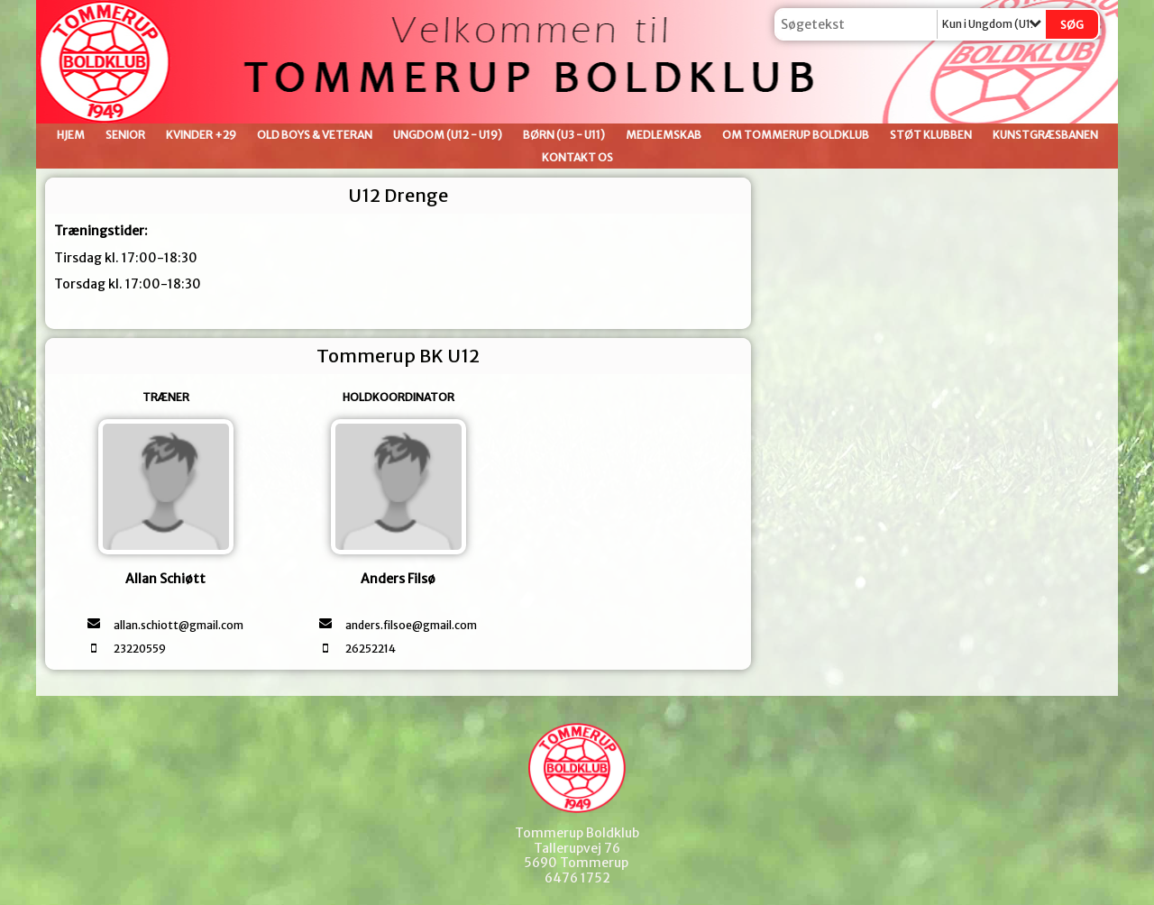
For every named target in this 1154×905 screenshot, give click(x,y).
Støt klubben (931, 135)
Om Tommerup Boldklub (795, 135)
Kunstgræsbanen (1045, 135)
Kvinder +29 (201, 135)
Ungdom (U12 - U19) (447, 135)
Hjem (71, 135)
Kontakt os (577, 157)
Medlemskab (663, 135)
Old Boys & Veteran (314, 135)
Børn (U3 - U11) (564, 135)
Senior (125, 135)
